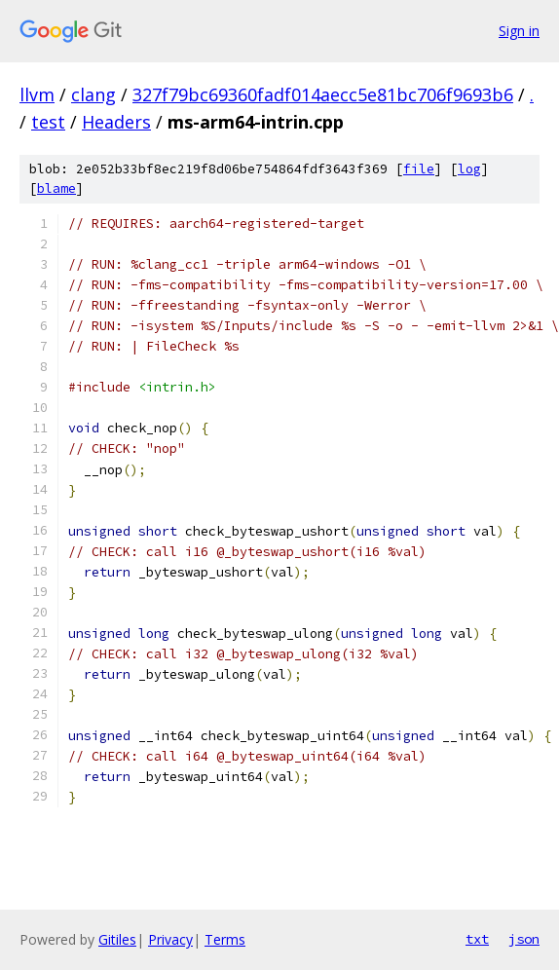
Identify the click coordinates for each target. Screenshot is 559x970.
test (48, 121)
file (418, 169)
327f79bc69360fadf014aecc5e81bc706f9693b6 (322, 94)
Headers (116, 121)
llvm (37, 94)
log (469, 169)
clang (93, 94)
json (524, 939)
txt (477, 939)
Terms (225, 939)
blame (56, 188)
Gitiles (117, 939)
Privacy (170, 939)
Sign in (519, 30)
